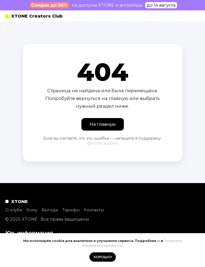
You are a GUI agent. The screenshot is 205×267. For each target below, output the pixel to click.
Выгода (50, 209)
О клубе (13, 209)
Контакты (94, 209)
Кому (31, 209)
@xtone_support (102, 143)
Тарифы (71, 209)
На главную (102, 124)
